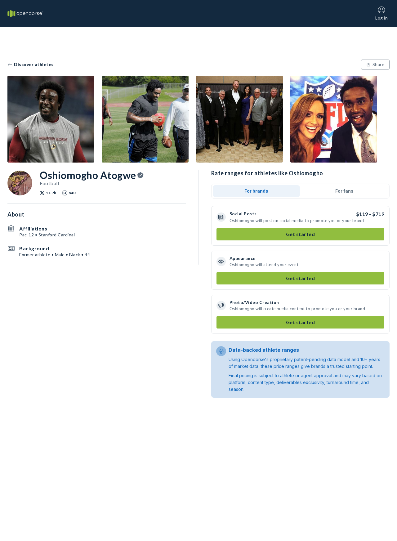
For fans (344, 191)
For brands (256, 191)
